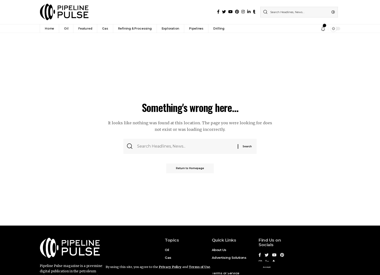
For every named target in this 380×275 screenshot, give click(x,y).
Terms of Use (199, 267)
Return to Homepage (190, 168)
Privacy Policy (170, 267)
